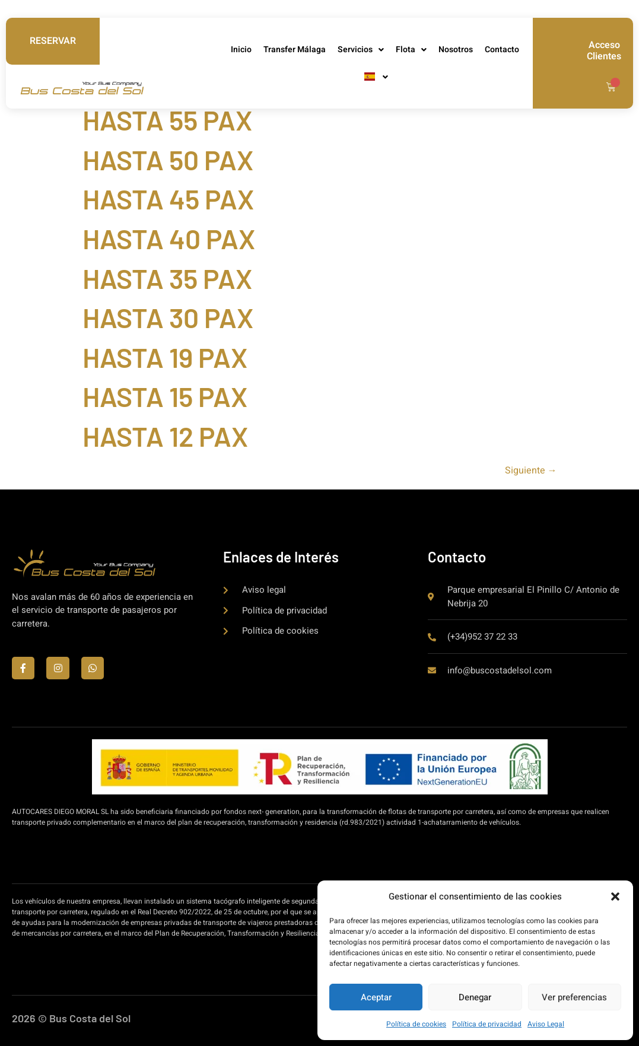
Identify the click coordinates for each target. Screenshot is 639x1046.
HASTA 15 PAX (164, 396)
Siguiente (531, 470)
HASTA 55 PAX (167, 119)
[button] (615, 896)
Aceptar (376, 997)
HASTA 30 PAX (167, 317)
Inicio (241, 49)
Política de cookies (416, 1024)
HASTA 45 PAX (168, 198)
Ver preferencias (574, 997)
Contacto (502, 49)
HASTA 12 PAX (165, 435)
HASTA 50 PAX (167, 159)
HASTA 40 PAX (168, 238)
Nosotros (455, 49)
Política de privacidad (487, 1024)
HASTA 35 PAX (167, 278)
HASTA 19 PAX (164, 357)
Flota (411, 50)
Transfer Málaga (294, 49)
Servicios (361, 50)
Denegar (475, 997)
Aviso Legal (545, 1024)
